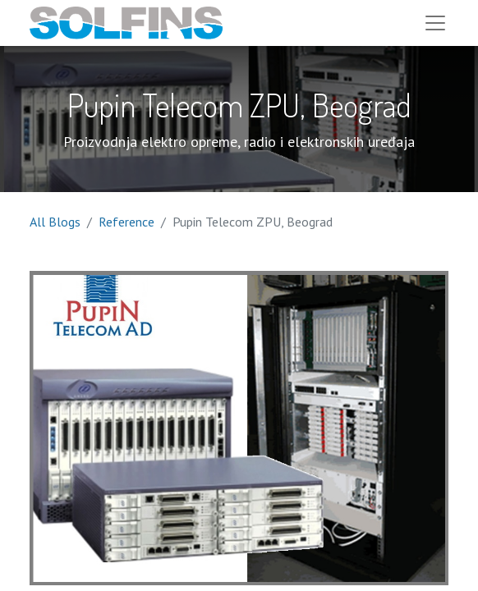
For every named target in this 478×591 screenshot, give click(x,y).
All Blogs (55, 221)
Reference (126, 221)
